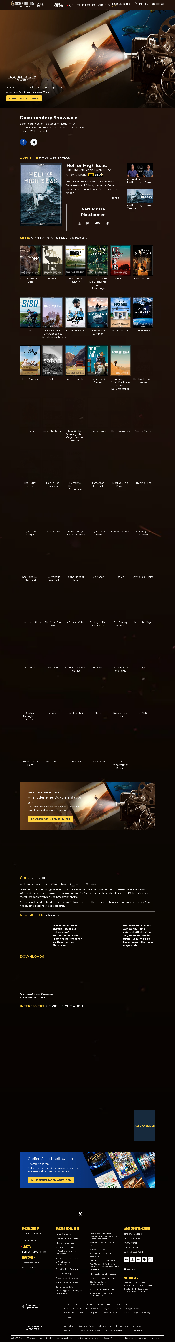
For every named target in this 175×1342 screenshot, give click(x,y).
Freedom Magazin (134, 1330)
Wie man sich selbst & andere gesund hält (103, 1254)
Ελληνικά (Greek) (104, 1304)
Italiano (117, 1309)
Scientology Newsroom (90, 1330)
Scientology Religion (113, 1330)
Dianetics (137, 1326)
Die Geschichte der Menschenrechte (98, 1283)
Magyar (106, 1309)
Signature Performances (67, 1282)
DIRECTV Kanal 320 (133, 1234)
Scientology (69, 1326)
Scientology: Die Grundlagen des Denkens (69, 1291)
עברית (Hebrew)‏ (92, 1309)
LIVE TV (27, 1246)
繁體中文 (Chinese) (142, 1313)
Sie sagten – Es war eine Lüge (103, 1278)
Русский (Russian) (109, 1313)
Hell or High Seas (86, 165)
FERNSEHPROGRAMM (86, 5)
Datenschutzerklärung (135, 1338)
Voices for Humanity (65, 1247)
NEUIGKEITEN (104, 5)
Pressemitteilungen (31, 1263)
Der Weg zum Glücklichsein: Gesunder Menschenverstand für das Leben (104, 1266)
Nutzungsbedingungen (88, 1338)
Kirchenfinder (122, 1326)
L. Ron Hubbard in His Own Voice (66, 1252)
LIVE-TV (71, 5)
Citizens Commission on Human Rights (101, 1294)
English (67, 1304)
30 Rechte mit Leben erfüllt (102, 1289)
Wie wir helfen (70, 1330)
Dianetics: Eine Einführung (68, 1269)
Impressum (156, 1338)
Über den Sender (29, 1240)
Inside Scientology (64, 1234)
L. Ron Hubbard (105, 1326)
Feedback (131, 1269)
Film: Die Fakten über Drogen (103, 1274)
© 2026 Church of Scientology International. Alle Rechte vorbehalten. (42, 1338)
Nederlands (69, 1313)
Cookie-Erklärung (112, 1338)
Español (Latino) (122, 1304)
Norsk (81, 1313)
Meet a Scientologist (65, 1243)
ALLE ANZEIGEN (145, 1125)
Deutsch (89, 1304)
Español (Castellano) (72, 1309)
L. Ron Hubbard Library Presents (63, 1263)
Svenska (125, 1313)
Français (67, 1317)
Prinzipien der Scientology (68, 1258)
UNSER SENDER (40, 5)
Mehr (115, 197)
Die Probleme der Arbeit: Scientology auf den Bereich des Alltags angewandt (104, 1236)
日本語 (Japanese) (133, 1309)
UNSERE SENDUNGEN (58, 5)
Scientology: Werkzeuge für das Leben (104, 1243)
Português (92, 1313)
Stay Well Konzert (98, 1249)
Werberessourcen (29, 1267)
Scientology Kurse (86, 1326)
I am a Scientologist (65, 1273)
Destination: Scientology (67, 1238)
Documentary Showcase (67, 1278)
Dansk (78, 1304)
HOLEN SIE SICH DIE (121, 5)
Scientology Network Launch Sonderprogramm (34, 1234)
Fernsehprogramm (34, 1251)
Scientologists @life (64, 1287)
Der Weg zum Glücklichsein (102, 1260)
